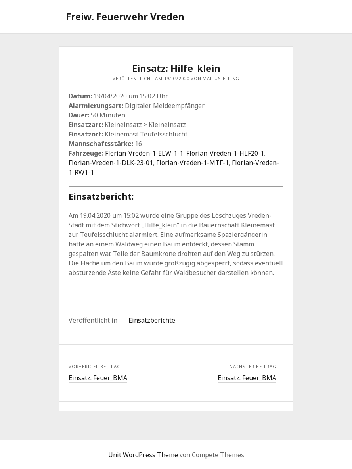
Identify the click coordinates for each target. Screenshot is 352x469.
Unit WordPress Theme (143, 454)
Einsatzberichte (151, 320)
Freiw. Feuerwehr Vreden (125, 16)
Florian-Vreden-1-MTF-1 (192, 162)
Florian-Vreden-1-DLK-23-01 (111, 162)
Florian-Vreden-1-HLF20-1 (225, 153)
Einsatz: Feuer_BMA (98, 377)
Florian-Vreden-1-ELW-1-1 (144, 153)
